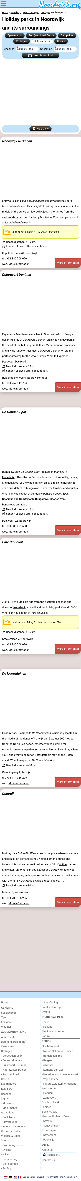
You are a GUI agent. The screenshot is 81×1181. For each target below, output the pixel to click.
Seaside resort (9, 1012)
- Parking (47, 1026)
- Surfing (6, 1168)
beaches (61, 601)
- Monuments (9, 1108)
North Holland (50, 1046)
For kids (6, 1022)
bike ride (28, 601)
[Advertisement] (40, 92)
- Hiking (5, 1154)
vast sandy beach (12, 217)
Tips (3, 1017)
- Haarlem (48, 1093)
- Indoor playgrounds (13, 1126)
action (63, 864)
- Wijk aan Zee (50, 1079)
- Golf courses (9, 1163)
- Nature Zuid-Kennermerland (59, 1083)
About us (47, 1149)
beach (41, 200)
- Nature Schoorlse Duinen (57, 1051)
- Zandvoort (49, 1097)
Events (46, 1011)
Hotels (61, 41)
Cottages (21, 41)
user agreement (29, 1177)
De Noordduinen (14, 673)
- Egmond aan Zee (53, 1069)
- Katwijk (47, 1121)
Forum (46, 1036)
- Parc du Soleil (10, 1074)
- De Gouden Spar (11, 1055)
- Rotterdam (49, 1135)
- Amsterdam (49, 1088)
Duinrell (8, 794)
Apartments (14, 35)
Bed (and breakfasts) (41, 35)
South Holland (50, 1102)
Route (45, 1022)
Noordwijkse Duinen (17, 141)
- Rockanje (48, 1139)
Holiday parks (42, 41)
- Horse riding (9, 1159)
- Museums (7, 1103)
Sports (5, 1140)
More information (19, 264)
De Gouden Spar (14, 412)
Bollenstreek (49, 1111)
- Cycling (6, 1149)
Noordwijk (36, 211)
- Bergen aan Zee (52, 1055)
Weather (6, 1026)
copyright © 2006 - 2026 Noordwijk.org (60, 1177)
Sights (5, 1098)
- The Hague (49, 1130)
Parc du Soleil (12, 542)
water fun (13, 869)
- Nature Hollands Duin (55, 1116)
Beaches (6, 1094)
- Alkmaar (47, 1065)
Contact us (48, 1160)
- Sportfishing (50, 1002)
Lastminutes (8, 1083)
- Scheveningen (51, 1125)
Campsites (67, 35)
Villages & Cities (11, 1135)
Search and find (40, 55)
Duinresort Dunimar (16, 275)
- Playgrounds (9, 1121)
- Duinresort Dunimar (13, 1065)
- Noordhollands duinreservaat (60, 1074)
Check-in (9, 49)
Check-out (46, 49)
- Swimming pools (11, 1145)
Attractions (7, 1112)
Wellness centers (11, 1131)
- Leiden (46, 1107)
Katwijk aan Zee (43, 738)
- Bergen (47, 1060)
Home (4, 1002)
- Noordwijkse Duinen (14, 1069)
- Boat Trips (8, 1117)
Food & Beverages (53, 1007)
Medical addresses (53, 1031)
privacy (40, 1177)
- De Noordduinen (11, 1060)
